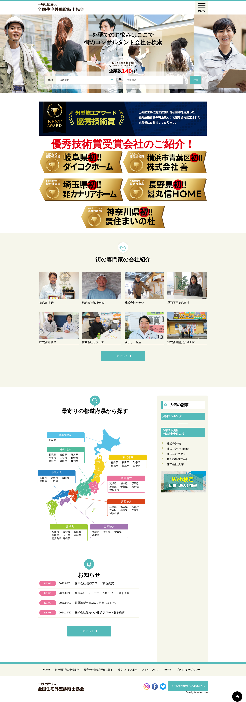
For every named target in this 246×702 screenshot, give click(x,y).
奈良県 (135, 510)
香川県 (107, 532)
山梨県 (63, 457)
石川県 (74, 454)
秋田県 (125, 462)
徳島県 (95, 532)
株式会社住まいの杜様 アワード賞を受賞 (100, 612)
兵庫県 (124, 510)
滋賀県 (124, 506)
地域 (50, 79)
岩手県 (136, 462)
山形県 (136, 465)
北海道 (52, 440)
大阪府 (113, 510)
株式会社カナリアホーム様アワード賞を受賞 (102, 593)
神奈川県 (114, 490)
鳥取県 (43, 478)
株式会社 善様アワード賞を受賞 (94, 583)
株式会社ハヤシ (176, 454)
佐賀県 (66, 532)
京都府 (135, 506)
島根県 (54, 478)
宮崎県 (77, 535)
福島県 (125, 465)
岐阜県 (52, 461)
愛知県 (74, 461)
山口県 (54, 481)
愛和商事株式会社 (178, 459)
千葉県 (124, 486)
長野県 (74, 457)
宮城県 (114, 465)
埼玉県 (113, 486)
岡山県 (65, 478)
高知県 (95, 535)
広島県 (43, 481)
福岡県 (55, 532)
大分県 (66, 535)
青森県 (114, 462)
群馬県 (135, 483)
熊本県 (55, 535)
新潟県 (52, 454)
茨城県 (113, 483)
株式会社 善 (174, 443)
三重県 (113, 506)
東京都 (135, 486)
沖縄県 (66, 538)
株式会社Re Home (178, 448)
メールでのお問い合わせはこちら (188, 686)
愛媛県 (118, 532)
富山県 (63, 454)
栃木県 (124, 483)
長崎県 (77, 532)
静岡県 (63, 461)
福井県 (52, 457)
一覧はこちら (121, 356)
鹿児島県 (56, 538)
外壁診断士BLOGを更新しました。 (96, 602)
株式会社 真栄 (175, 464)
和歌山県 (114, 513)
